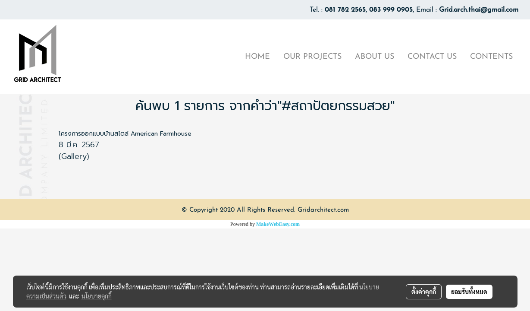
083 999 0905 (391, 9)
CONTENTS (491, 57)
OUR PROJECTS (312, 57)
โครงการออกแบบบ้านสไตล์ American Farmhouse (125, 133)
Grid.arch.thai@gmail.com (478, 9)
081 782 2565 (345, 9)
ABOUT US (374, 57)
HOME (257, 57)
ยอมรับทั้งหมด (469, 291)
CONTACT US (432, 57)
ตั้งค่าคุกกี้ (423, 291)
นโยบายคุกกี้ (97, 296)
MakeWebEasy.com (278, 224)
